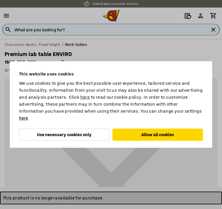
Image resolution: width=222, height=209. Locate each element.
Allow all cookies (157, 134)
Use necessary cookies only (64, 134)
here (85, 97)
